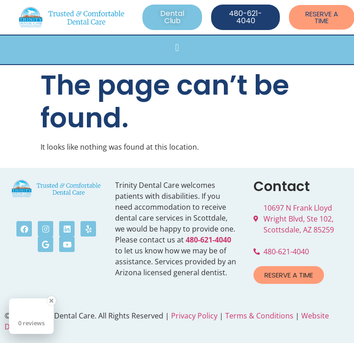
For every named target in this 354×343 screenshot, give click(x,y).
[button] (176, 47)
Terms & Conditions (259, 316)
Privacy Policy (194, 316)
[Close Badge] (51, 300)
